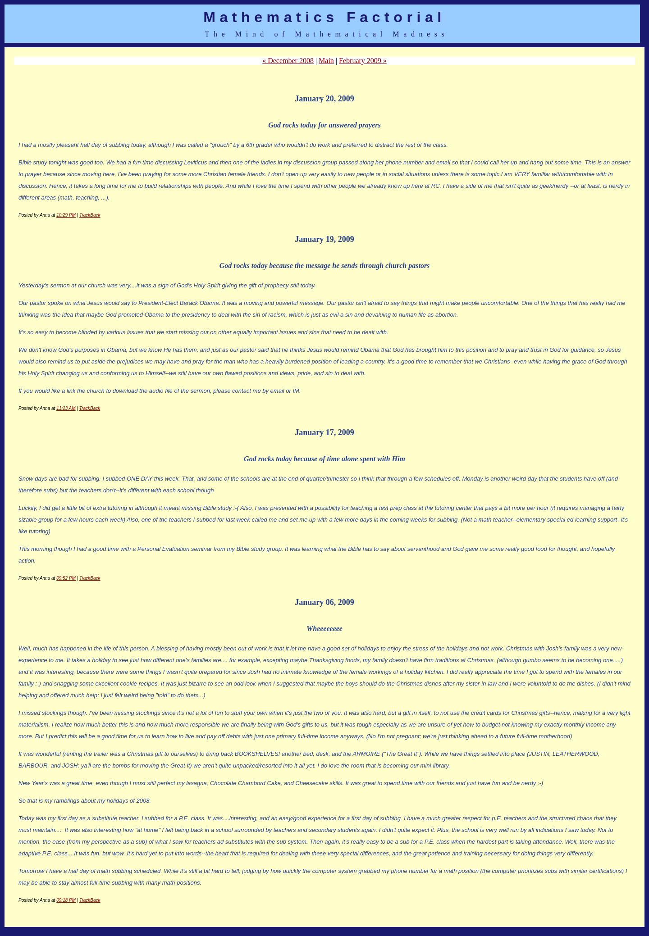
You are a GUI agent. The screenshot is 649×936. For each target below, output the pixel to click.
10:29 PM (66, 215)
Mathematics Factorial (324, 17)
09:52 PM (66, 578)
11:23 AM (65, 408)
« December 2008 (288, 60)
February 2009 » (363, 60)
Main (326, 60)
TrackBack (90, 215)
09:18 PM (66, 900)
